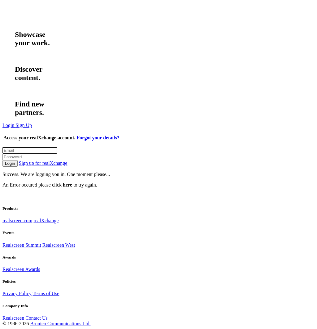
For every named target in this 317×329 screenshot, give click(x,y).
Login (10, 163)
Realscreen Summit (21, 245)
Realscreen (13, 318)
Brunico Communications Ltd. (60, 323)
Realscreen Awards (21, 269)
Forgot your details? (97, 137)
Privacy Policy (17, 293)
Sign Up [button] (23, 125)
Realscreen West (58, 245)
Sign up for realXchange (43, 163)
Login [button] (8, 125)
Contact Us (36, 318)
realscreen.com (17, 220)
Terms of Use (46, 293)
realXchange (46, 220)
